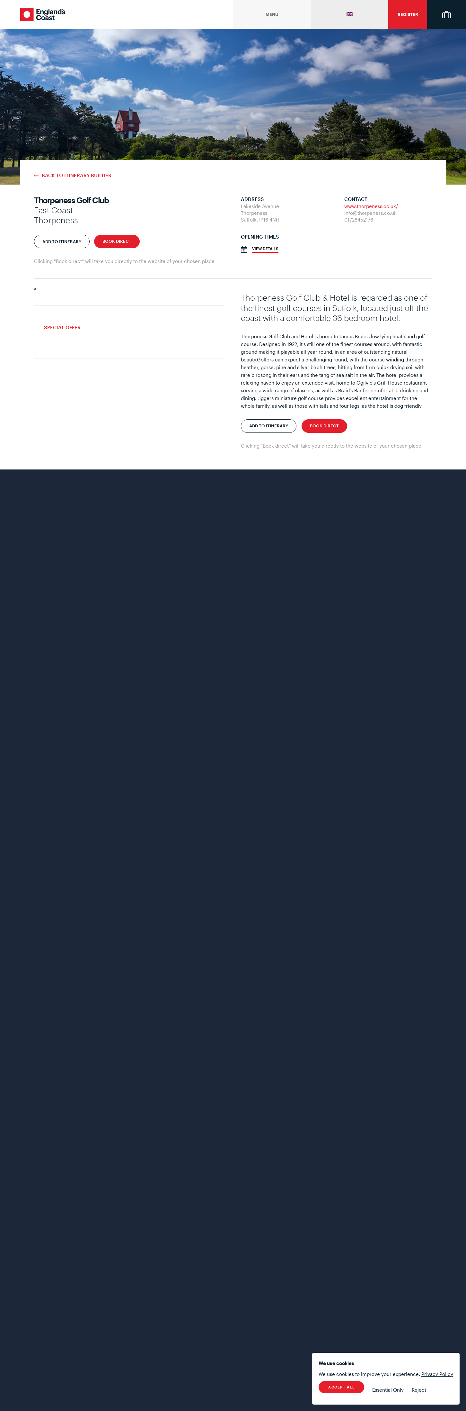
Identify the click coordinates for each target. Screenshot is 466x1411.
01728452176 (358, 220)
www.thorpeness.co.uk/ (371, 206)
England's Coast (42, 14)
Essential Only (388, 1390)
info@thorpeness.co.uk (370, 213)
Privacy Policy (437, 1374)
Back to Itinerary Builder (76, 175)
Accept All (341, 1387)
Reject (419, 1390)
